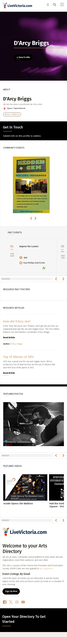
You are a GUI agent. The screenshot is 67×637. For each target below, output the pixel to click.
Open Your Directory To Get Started (24, 619)
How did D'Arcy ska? (17, 321)
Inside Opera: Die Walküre (18, 503)
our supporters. (46, 568)
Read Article (9, 337)
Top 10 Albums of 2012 (18, 357)
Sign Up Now (11, 591)
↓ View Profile (23, 57)
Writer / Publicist (12, 114)
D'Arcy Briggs (16, 344)
